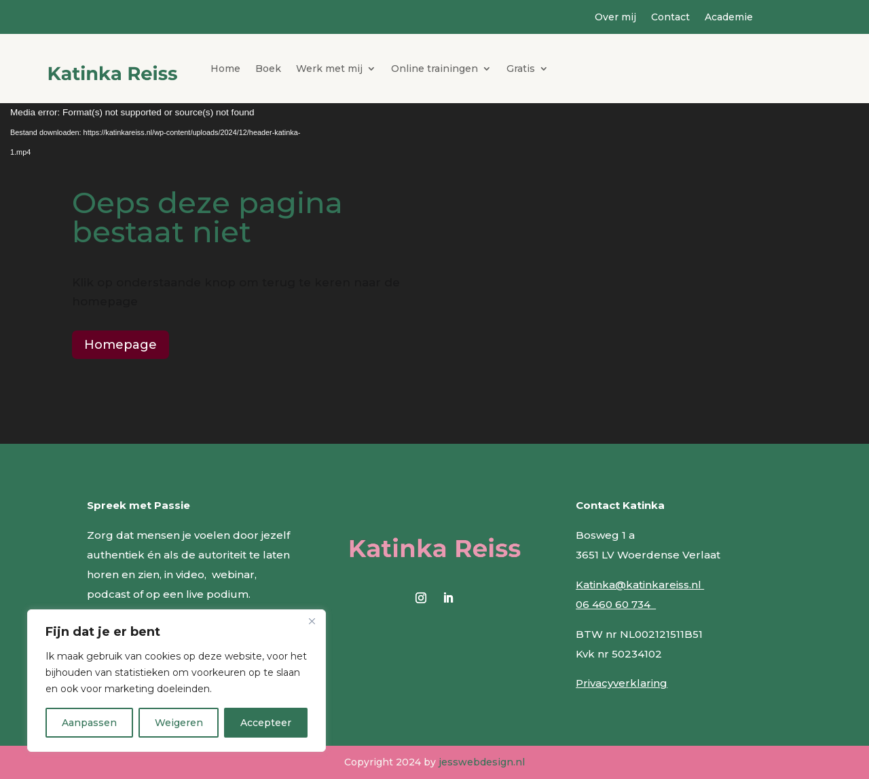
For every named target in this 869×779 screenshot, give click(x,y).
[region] (176, 680)
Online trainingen (434, 68)
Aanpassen (89, 723)
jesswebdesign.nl (482, 762)
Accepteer (265, 723)
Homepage (120, 344)
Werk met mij (329, 68)
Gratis (520, 68)
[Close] (311, 621)
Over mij (615, 17)
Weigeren (179, 723)
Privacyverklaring (621, 683)
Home (225, 68)
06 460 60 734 (616, 604)
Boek (268, 68)
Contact (670, 17)
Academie (729, 17)
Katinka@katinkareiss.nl (640, 584)
